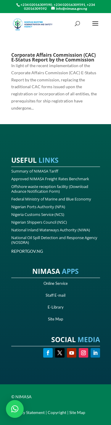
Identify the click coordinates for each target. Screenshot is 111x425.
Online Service (56, 283)
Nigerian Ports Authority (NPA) (38, 206)
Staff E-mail (55, 295)
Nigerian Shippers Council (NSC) (39, 222)
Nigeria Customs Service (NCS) (37, 214)
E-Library (56, 307)
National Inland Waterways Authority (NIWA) (50, 230)
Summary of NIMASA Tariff (34, 171)
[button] (15, 409)
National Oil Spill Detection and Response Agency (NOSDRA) (54, 240)
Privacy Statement (28, 412)
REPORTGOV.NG (27, 251)
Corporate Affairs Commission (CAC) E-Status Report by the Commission (53, 57)
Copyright (57, 412)
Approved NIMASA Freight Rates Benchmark (50, 178)
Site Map (55, 319)
